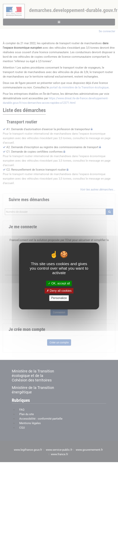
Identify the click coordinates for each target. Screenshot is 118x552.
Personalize (59, 298)
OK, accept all (59, 283)
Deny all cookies (59, 290)
